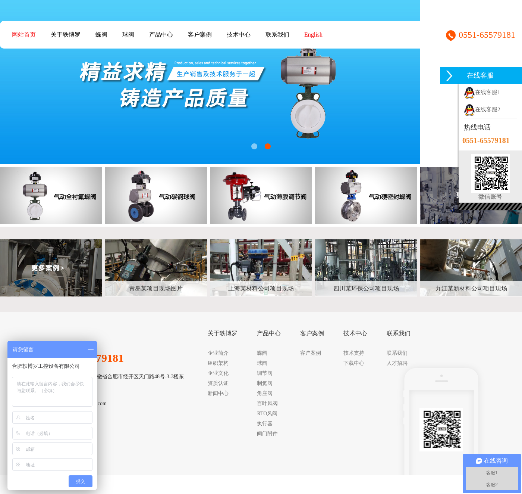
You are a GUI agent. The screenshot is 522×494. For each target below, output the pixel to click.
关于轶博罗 (66, 34)
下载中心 (353, 363)
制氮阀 (265, 383)
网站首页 (24, 34)
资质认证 (218, 383)
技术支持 (353, 353)
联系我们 (277, 34)
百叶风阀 (267, 403)
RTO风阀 (267, 413)
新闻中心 (218, 393)
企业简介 (218, 353)
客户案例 (200, 34)
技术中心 (239, 34)
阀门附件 (267, 433)
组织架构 (218, 363)
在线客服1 (482, 92)
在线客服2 (482, 109)
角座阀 (265, 393)
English (313, 34)
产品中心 (161, 34)
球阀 (128, 34)
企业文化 (218, 373)
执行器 (265, 423)
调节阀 (265, 373)
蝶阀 (101, 34)
